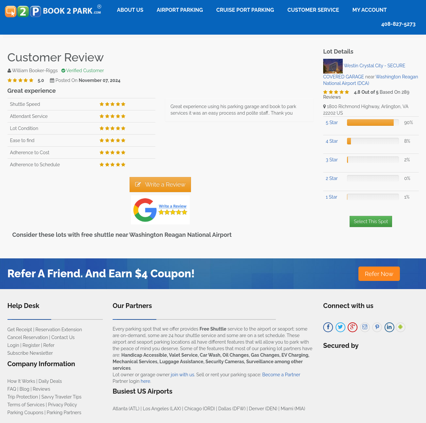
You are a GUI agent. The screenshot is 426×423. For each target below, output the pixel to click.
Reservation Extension (59, 329)
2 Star (332, 178)
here (145, 381)
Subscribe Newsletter (30, 353)
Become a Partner (281, 374)
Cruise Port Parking (245, 10)
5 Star (332, 122)
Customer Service (313, 10)
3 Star (332, 159)
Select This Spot (371, 221)
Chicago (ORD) (199, 408)
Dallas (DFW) (232, 408)
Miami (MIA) (293, 408)
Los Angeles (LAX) (162, 408)
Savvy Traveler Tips (61, 396)
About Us (130, 10)
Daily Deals (50, 381)
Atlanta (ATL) (126, 408)
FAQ (12, 389)
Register (31, 345)
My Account (370, 10)
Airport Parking (180, 10)
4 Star (332, 141)
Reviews (41, 389)
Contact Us (62, 337)
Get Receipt (20, 329)
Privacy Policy (62, 404)
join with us (182, 374)
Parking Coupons (25, 412)
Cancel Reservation (28, 337)
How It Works (21, 381)
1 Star (331, 197)
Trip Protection (23, 396)
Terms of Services (26, 404)
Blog (24, 389)
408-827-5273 (398, 24)
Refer (49, 345)
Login (13, 345)
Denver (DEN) (263, 408)
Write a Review (160, 184)
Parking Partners (64, 412)
